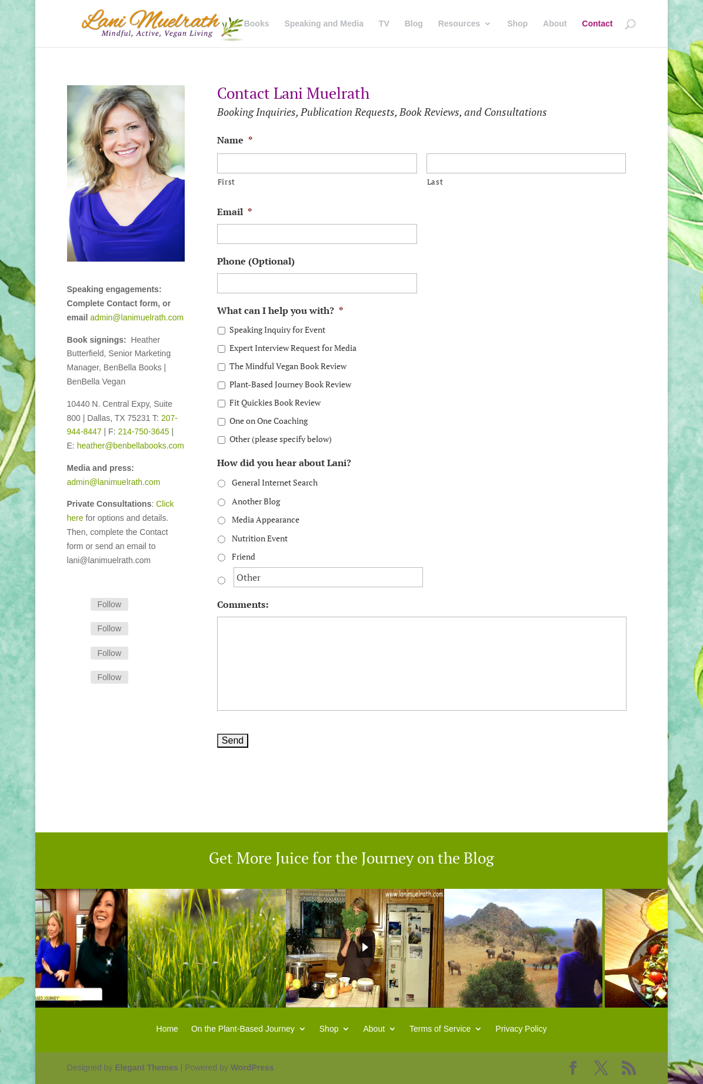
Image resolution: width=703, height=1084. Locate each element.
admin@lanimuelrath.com (137, 317)
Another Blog (256, 501)
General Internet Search (275, 482)
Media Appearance (265, 519)
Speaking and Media (324, 23)
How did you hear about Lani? (284, 463)
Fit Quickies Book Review (275, 402)
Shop (517, 23)
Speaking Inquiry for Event (277, 329)
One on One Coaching (268, 420)
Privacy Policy (521, 1028)
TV (384, 23)
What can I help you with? (280, 311)
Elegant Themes (146, 1067)
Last (435, 181)
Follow (109, 604)
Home (167, 1028)
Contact (597, 23)
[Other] (328, 577)
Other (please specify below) (280, 438)
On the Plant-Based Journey (243, 1028)
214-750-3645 (143, 431)
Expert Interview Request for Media (293, 347)
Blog (414, 23)
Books (256, 23)
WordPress (252, 1067)
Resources (459, 23)
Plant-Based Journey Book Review (290, 384)
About (555, 23)
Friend (243, 556)
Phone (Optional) (256, 261)
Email (234, 212)
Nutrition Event (260, 538)
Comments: (242, 604)
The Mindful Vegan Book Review (287, 366)
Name (234, 140)
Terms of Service (440, 1028)
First (226, 181)
